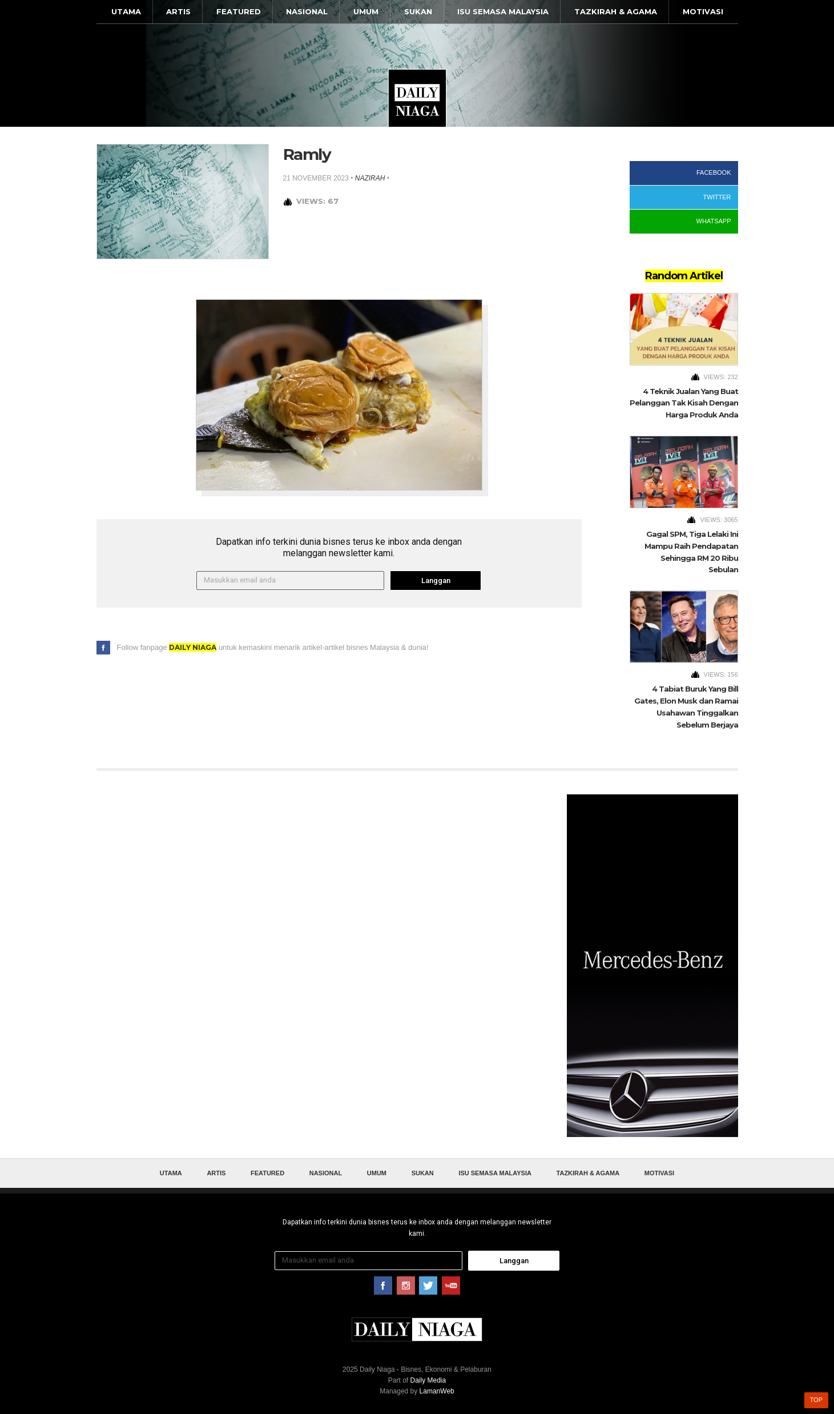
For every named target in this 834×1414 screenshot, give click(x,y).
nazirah (370, 178)
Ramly (307, 154)
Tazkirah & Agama (615, 11)
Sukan (418, 11)
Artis (178, 11)
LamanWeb (437, 1391)
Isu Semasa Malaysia (503, 11)
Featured (238, 11)
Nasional (307, 11)
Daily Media (428, 1380)
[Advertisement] (652, 965)
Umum (365, 11)
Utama (126, 11)
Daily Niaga (417, 98)
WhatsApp (713, 221)
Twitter (717, 197)
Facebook (713, 172)
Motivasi (703, 11)
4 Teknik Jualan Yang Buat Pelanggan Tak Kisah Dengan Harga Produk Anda (684, 403)
